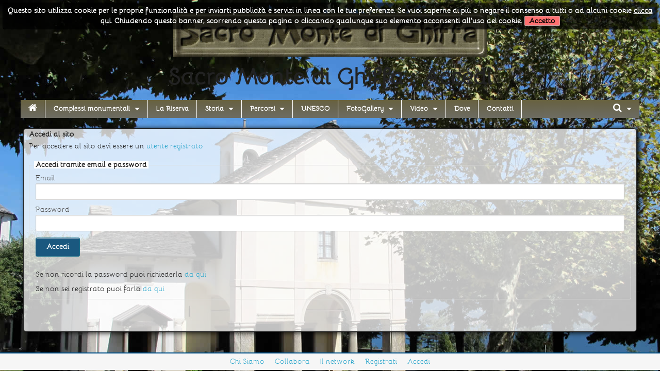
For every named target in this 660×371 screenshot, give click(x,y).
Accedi (418, 361)
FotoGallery (365, 109)
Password (53, 209)
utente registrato (174, 146)
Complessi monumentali (92, 109)
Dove (462, 109)
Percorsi (262, 109)
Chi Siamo (247, 361)
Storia (214, 109)
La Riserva (172, 109)
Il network (337, 361)
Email (45, 178)
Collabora (292, 361)
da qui (195, 274)
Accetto (542, 20)
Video (419, 109)
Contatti (500, 109)
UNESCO (315, 109)
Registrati (381, 361)
